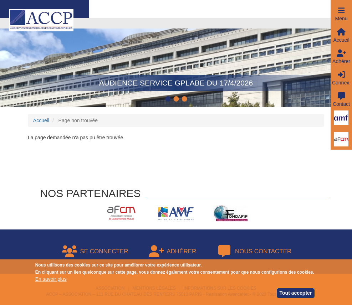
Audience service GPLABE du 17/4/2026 (176, 83)
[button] (341, 10)
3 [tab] (185, 99)
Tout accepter (296, 293)
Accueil (41, 120)
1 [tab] (168, 99)
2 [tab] (176, 99)
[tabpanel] (176, 62)
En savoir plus (51, 280)
